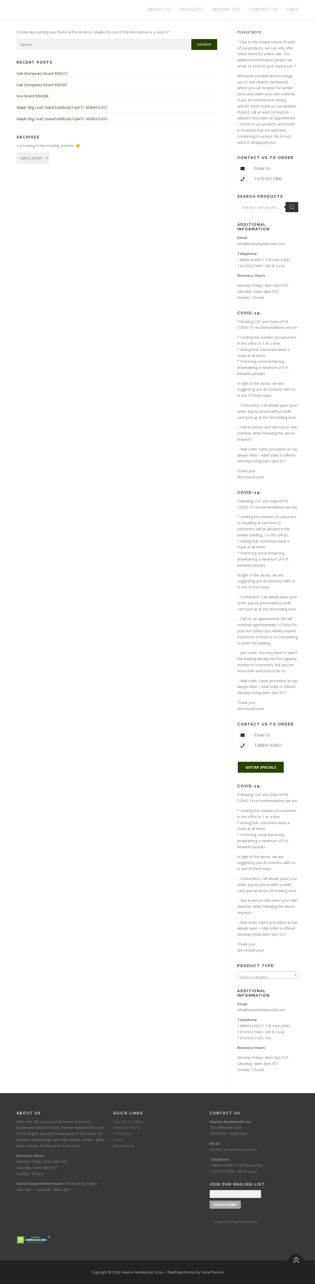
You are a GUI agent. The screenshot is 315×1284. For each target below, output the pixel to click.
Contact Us (122, 1133)
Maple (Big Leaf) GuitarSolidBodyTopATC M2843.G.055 (62, 118)
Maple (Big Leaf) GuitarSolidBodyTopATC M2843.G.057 (62, 107)
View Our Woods (126, 1127)
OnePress (175, 1272)
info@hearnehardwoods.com (261, 243)
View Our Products (128, 1121)
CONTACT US (264, 9)
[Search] (292, 207)
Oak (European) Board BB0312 (42, 73)
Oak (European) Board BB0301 (42, 84)
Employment (123, 1145)
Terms (118, 1139)
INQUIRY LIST (226, 9)
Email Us (262, 168)
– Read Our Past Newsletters (234, 1221)
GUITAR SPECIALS (260, 767)
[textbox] (268, 977)
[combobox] (267, 975)
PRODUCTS (191, 9)
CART (292, 9)
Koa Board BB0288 (33, 96)
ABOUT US (159, 9)
